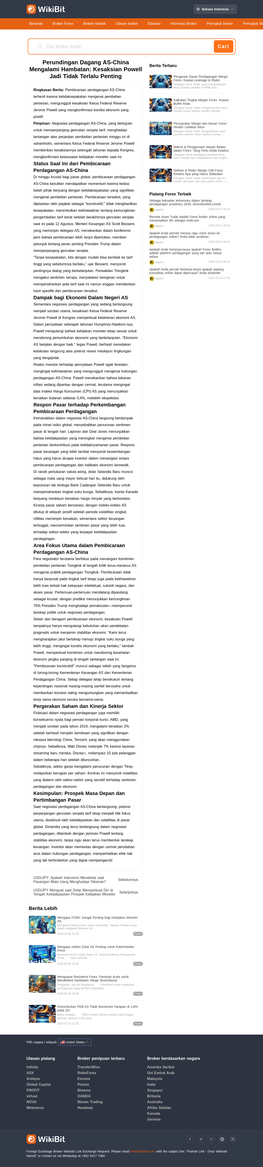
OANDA (84, 1096)
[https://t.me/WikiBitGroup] (200, 1139)
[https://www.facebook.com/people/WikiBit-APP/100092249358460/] (190, 1139)
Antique (33, 1079)
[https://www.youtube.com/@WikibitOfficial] (211, 1139)
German (154, 1119)
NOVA (32, 1102)
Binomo (84, 1090)
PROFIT (33, 1090)
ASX (30, 1073)
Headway (85, 1108)
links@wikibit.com (142, 1151)
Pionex (83, 1084)
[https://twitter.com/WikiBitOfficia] (233, 1139)
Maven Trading (90, 1102)
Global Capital (39, 1084)
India (151, 1084)
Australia (154, 1102)
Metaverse (35, 1108)
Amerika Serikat (161, 1067)
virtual (32, 1096)
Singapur (155, 1090)
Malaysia (154, 1079)
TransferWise (89, 1067)
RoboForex (87, 1073)
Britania (154, 1096)
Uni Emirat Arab (161, 1073)
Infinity (32, 1067)
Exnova (84, 1079)
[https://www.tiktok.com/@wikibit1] (222, 1139)
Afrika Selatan (159, 1108)
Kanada (153, 1113)
